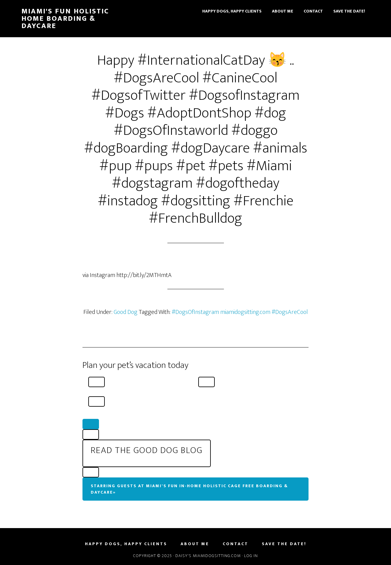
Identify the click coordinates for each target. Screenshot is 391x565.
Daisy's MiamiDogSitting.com (208, 555)
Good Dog (125, 312)
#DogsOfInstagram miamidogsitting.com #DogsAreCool (240, 312)
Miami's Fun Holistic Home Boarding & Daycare (65, 18)
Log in (251, 555)
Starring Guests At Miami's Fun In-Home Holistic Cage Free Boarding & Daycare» (189, 489)
